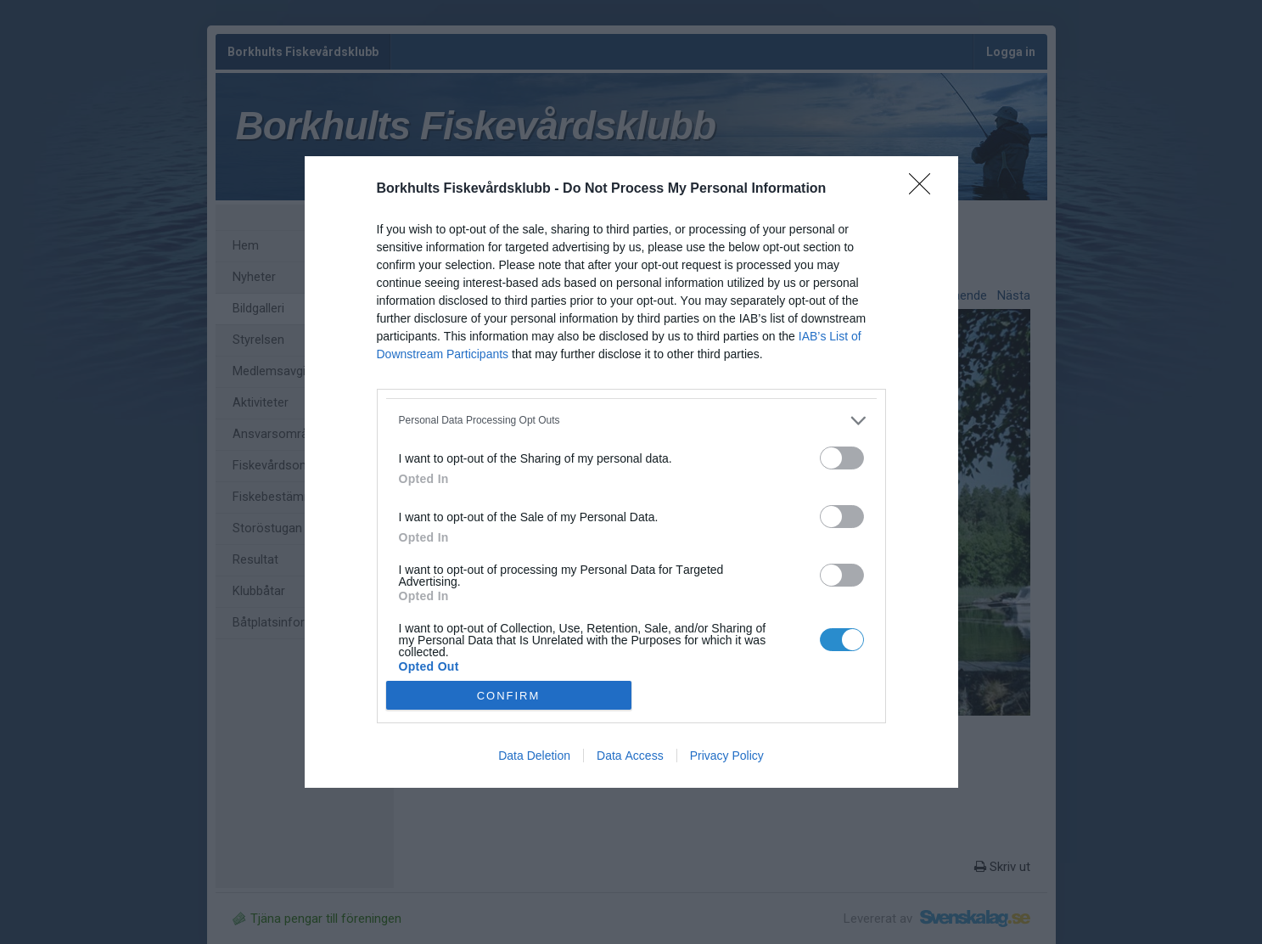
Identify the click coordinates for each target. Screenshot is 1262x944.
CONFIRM (509, 694)
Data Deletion (534, 755)
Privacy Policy (727, 755)
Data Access (630, 755)
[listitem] (631, 421)
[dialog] (631, 472)
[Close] (925, 189)
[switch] (842, 458)
